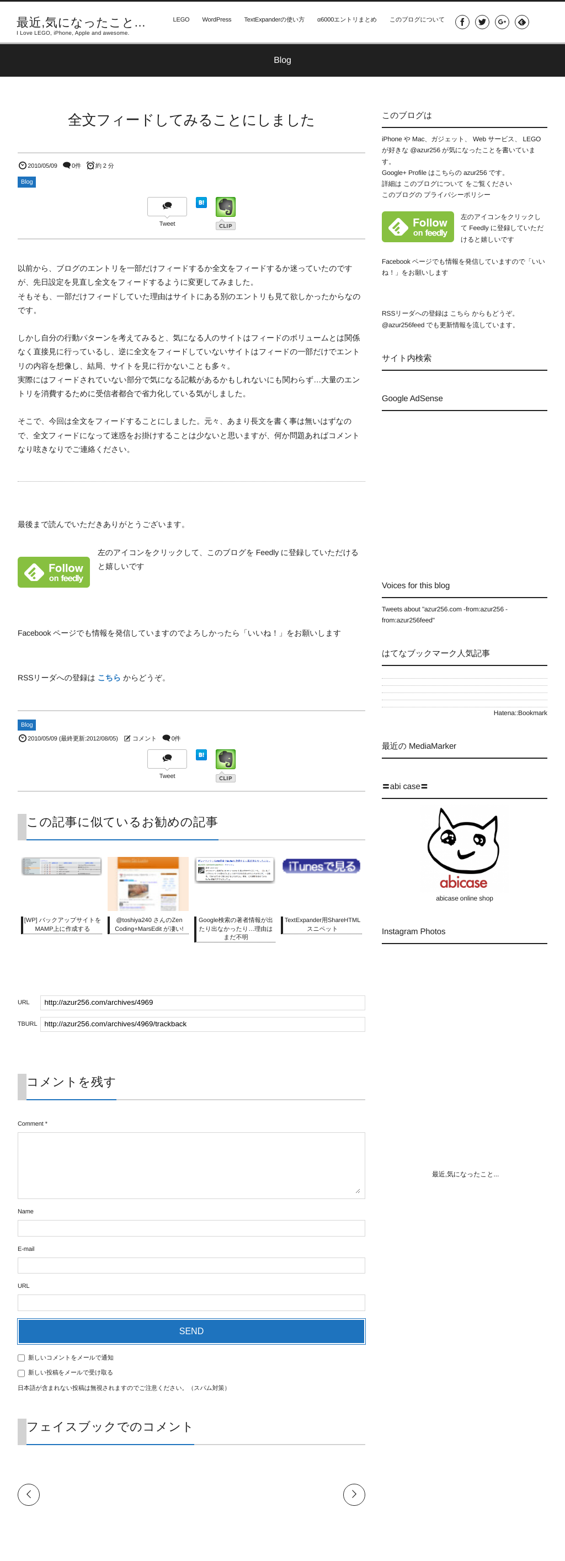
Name (26, 1211)
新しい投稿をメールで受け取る (70, 1373)
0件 (76, 166)
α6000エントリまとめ (345, 22)
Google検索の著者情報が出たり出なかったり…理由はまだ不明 (236, 929)
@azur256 (425, 150)
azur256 (476, 173)
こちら (109, 677)
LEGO (177, 22)
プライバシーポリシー (457, 195)
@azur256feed (403, 325)
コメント (144, 739)
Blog (27, 182)
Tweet (167, 224)
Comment (31, 1124)
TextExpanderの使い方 (271, 22)
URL (24, 1286)
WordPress (213, 22)
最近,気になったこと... (81, 22)
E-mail (26, 1249)
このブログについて (415, 22)
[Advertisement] (473, 486)
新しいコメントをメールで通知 (71, 1358)
